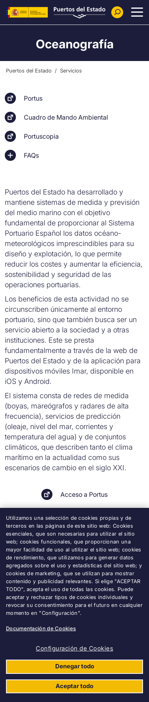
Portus (33, 98)
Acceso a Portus (84, 494)
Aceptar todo (74, 686)
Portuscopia (41, 136)
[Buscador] (117, 12)
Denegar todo (74, 666)
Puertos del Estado (29, 70)
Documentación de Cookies (41, 628)
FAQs (31, 155)
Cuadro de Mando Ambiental (66, 117)
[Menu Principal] (137, 12)
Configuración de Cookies (74, 648)
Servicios (71, 70)
